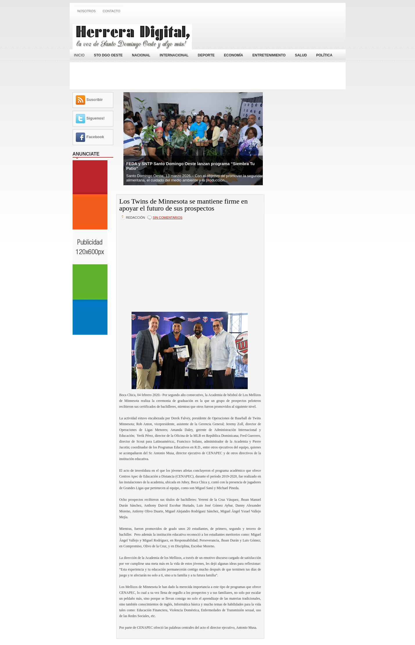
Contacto (111, 11)
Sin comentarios (167, 217)
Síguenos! (96, 118)
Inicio (79, 55)
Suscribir (95, 99)
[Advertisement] (275, 33)
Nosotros (87, 11)
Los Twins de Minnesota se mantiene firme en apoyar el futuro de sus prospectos (183, 205)
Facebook (95, 137)
